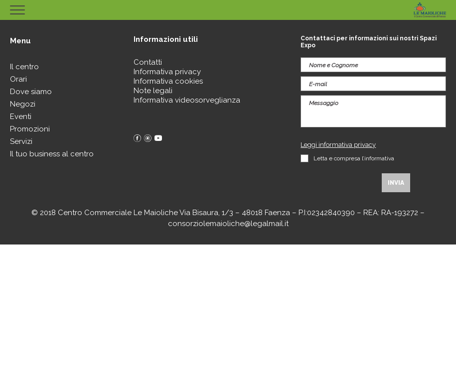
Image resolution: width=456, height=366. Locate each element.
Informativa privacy (167, 71)
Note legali (153, 90)
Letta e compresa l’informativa (353, 158)
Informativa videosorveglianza (187, 100)
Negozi (22, 104)
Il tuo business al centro (52, 153)
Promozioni (30, 128)
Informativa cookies (168, 81)
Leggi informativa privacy (338, 144)
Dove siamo (31, 91)
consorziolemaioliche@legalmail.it (228, 223)
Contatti (148, 62)
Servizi (21, 141)
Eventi (20, 116)
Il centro (24, 66)
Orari (18, 79)
